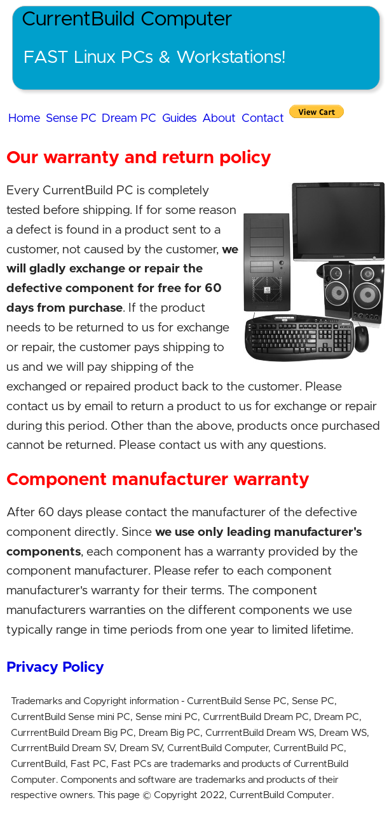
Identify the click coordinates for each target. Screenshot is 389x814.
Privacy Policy (55, 667)
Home (24, 118)
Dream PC (129, 118)
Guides (179, 118)
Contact (263, 118)
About (219, 118)
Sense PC (71, 118)
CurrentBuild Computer (127, 20)
